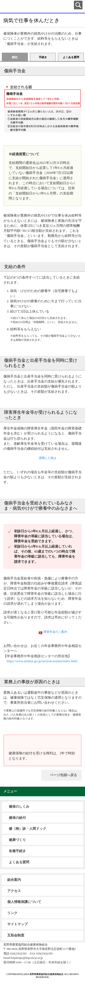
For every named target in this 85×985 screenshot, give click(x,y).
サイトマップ (17, 924)
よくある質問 (19, 862)
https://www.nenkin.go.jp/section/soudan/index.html (42, 661)
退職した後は (47, 458)
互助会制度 (15, 935)
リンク (12, 913)
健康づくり (17, 840)
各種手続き (17, 851)
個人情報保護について (24, 902)
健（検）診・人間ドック (27, 828)
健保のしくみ (19, 806)
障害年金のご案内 (55, 631)
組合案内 (14, 880)
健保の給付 (17, 818)
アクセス (14, 891)
